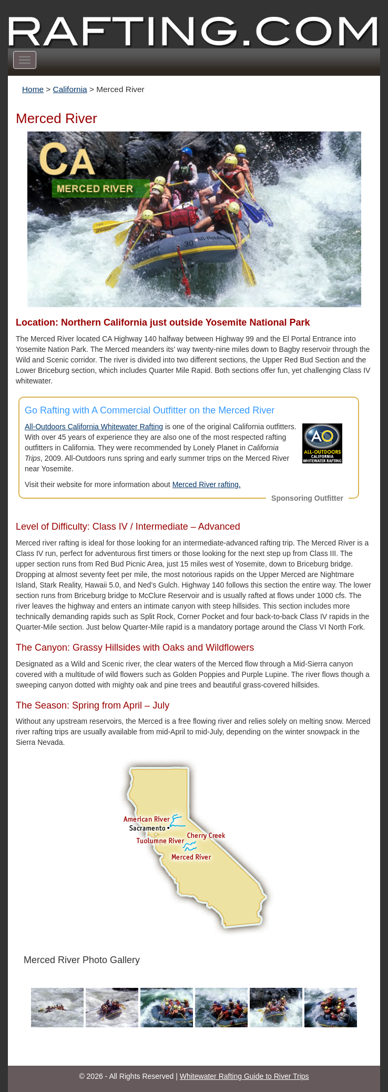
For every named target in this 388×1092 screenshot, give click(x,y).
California (70, 89)
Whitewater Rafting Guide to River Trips (244, 1076)
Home (33, 89)
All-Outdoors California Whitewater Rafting (94, 426)
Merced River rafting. (206, 484)
